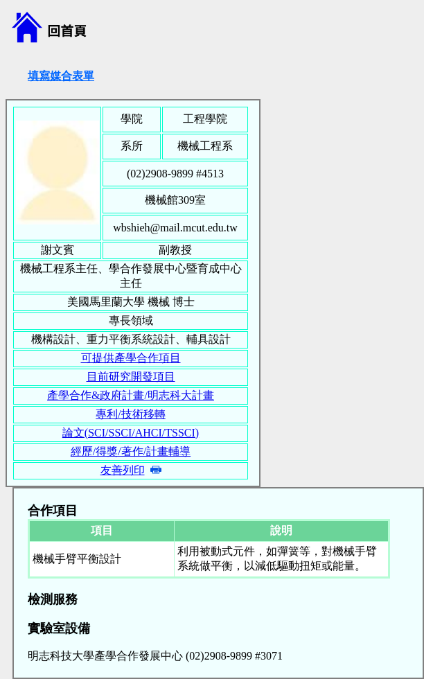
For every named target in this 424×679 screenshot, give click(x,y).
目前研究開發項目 (131, 376)
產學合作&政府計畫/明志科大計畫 (130, 395)
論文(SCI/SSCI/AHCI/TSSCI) (130, 433)
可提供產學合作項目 (131, 358)
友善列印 (122, 470)
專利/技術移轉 (130, 414)
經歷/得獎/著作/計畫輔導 (131, 451)
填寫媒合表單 (61, 76)
